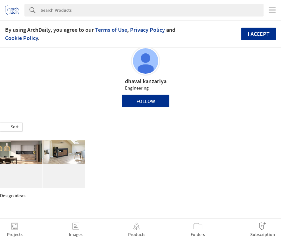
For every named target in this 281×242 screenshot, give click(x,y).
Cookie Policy (21, 38)
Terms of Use (111, 29)
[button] (11, 127)
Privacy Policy (147, 29)
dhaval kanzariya (146, 81)
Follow (145, 101)
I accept (259, 33)
